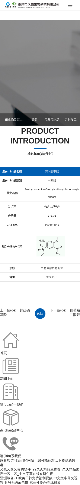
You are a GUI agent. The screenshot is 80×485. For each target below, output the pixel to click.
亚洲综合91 (8, 478)
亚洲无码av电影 (16, 482)
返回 (40, 313)
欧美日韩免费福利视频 (35, 478)
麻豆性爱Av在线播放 (45, 482)
